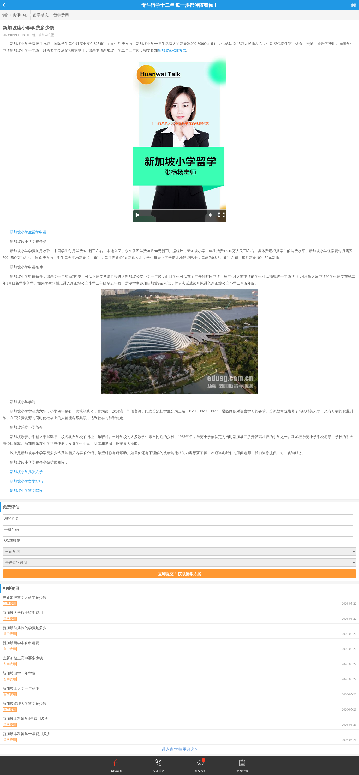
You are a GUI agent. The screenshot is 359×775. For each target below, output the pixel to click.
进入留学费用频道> (179, 749)
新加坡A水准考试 (172, 50)
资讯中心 (20, 15)
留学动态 (41, 15)
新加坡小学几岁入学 (26, 472)
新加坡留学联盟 (43, 35)
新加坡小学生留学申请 (28, 232)
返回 (4, 5)
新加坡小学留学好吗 (26, 481)
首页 (353, 5)
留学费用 (61, 15)
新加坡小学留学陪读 (26, 491)
